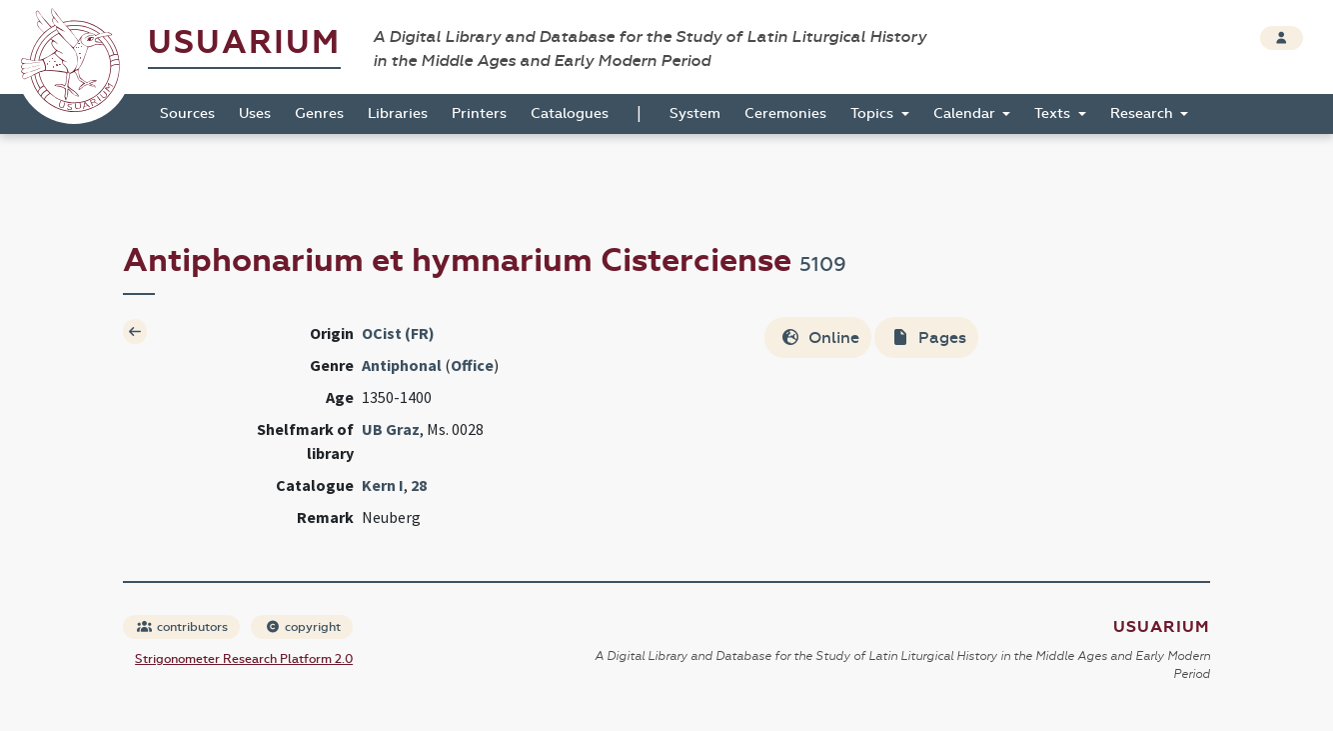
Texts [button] (1054, 113)
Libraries (398, 113)
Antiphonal (402, 365)
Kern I (383, 485)
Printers (479, 113)
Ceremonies (785, 113)
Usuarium (244, 42)
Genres (319, 113)
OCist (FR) (398, 333)
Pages (928, 337)
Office (472, 365)
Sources (187, 113)
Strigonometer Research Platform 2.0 (244, 659)
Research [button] (1143, 113)
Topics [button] (873, 113)
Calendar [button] (966, 113)
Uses (255, 113)
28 (419, 485)
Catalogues (570, 113)
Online (819, 337)
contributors (182, 627)
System (694, 113)
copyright (303, 627)
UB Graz (391, 429)
